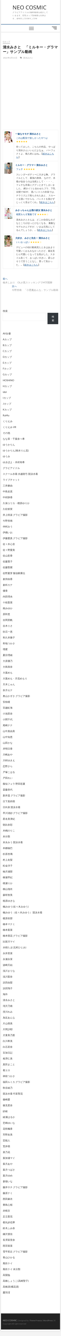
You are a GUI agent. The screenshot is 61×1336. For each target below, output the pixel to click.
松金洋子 (8, 865)
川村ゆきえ (9, 760)
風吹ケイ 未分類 (11, 1269)
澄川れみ (8, 1011)
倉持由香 (8, 578)
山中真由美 (9, 731)
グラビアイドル (11, 468)
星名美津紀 (9, 818)
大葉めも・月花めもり (15, 678)
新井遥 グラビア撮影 (14, 795)
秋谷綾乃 (8, 1087)
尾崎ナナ (8, 725)
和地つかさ (9, 643)
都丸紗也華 (9, 1222)
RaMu (6, 415)
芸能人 (6, 1140)
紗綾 (5, 1111)
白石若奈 (8, 1046)
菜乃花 (6, 1152)
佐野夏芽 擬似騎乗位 (14, 573)
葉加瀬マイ (9, 1157)
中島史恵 (8, 491)
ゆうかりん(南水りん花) (16, 450)
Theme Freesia (35, 1320)
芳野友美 (8, 1134)
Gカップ (6, 41)
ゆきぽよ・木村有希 (14, 462)
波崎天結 (8, 964)
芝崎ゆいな (9, 1122)
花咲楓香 (8, 1128)
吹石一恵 (8, 631)
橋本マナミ (9, 924)
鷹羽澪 (6, 1292)
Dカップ (7, 356)
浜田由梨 (8, 982)
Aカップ (7, 339)
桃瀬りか (8, 883)
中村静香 (8, 497)
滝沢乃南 (8, 1005)
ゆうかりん (9, 444)
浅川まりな (9, 970)
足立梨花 (8, 1216)
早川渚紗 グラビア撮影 (15, 812)
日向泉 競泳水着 (11, 807)
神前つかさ (9, 1076)
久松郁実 (8, 508)
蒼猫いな (8, 1181)
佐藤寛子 (8, 561)
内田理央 (8, 596)
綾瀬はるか (9, 1116)
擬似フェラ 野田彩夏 (14, 783)
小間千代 (8, 719)
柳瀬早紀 (8, 877)
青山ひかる (9, 1257)
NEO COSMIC (29, 7)
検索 (5, 310)
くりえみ (8, 421)
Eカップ (7, 362)
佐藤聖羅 (8, 567)
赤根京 (6, 1210)
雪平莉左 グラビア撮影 (15, 1251)
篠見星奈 (8, 1105)
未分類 (6, 836)
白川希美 (8, 1040)
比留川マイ (9, 941)
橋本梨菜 (8, 929)
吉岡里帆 (8, 619)
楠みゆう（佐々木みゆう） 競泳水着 (22, 912)
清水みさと (28, 58)
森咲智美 (8, 894)
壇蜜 (5, 649)
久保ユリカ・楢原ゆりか (16, 503)
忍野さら (8, 766)
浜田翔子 (8, 988)
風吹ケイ (8, 1263)
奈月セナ (8, 690)
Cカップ (7, 351)
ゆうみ (6, 456)
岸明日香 (8, 748)
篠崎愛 (6, 1099)
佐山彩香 (8, 555)
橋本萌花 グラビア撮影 (15, 935)
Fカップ (7, 368)
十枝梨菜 (8, 602)
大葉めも (8, 672)
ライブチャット (11, 479)
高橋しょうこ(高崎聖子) (16, 1280)
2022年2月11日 (10, 58)
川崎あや (8, 754)
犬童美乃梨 (9, 1035)
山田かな (8, 742)
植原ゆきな (9, 900)
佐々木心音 (9, 544)
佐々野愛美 (9, 549)
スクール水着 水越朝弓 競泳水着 (20, 473)
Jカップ (7, 403)
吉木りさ (8, 625)
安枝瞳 (6, 701)
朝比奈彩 (8, 824)
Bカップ (7, 345)
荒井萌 (6, 1146)
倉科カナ (8, 584)
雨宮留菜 (8, 1245)
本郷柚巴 (8, 848)
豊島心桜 (8, 1204)
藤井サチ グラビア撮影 (15, 1187)
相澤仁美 (8, 1058)
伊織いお (8, 532)
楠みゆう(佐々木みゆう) (16, 906)
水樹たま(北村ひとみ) (14, 947)
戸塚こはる (9, 772)
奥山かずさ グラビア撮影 (16, 695)
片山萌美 (8, 1023)
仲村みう (8, 526)
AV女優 (7, 333)
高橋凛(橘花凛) (11, 1286)
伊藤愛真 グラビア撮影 (15, 538)
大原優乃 (8, 660)
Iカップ (7, 397)
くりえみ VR (9, 427)
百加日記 (8, 1052)
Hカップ (7, 386)
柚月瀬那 (8, 871)
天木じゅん (9, 684)
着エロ (6, 1070)
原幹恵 (6, 614)
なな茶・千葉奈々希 (14, 438)
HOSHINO (8, 380)
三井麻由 (8, 485)
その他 (6, 432)
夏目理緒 (8, 655)
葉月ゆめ (8, 1175)
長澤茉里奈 (9, 1239)
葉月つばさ (9, 1169)
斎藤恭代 (8, 789)
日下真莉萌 (9, 801)
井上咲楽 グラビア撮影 (15, 514)
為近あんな (9, 1017)
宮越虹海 (8, 707)
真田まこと (9, 1064)
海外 (5, 994)
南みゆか (8, 608)
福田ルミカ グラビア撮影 (16, 1081)
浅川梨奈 (8, 976)
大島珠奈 (8, 666)
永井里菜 (8, 953)
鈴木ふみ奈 (9, 1228)
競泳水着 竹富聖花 (13, 1093)
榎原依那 (8, 918)
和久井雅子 (9, 637)
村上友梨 (8, 859)
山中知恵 (8, 736)
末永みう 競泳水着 (13, 842)
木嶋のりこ (9, 830)
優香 (5, 590)
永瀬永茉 (8, 959)
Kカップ (7, 409)
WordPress (48, 1320)
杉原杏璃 (8, 853)
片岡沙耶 (8, 1029)
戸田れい (8, 777)
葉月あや (8, 1163)
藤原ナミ (8, 1193)
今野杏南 (8, 520)
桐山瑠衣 (8, 889)
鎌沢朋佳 (8, 1233)
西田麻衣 (8, 1198)
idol (5, 391)
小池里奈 (8, 713)
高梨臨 (6, 1274)
